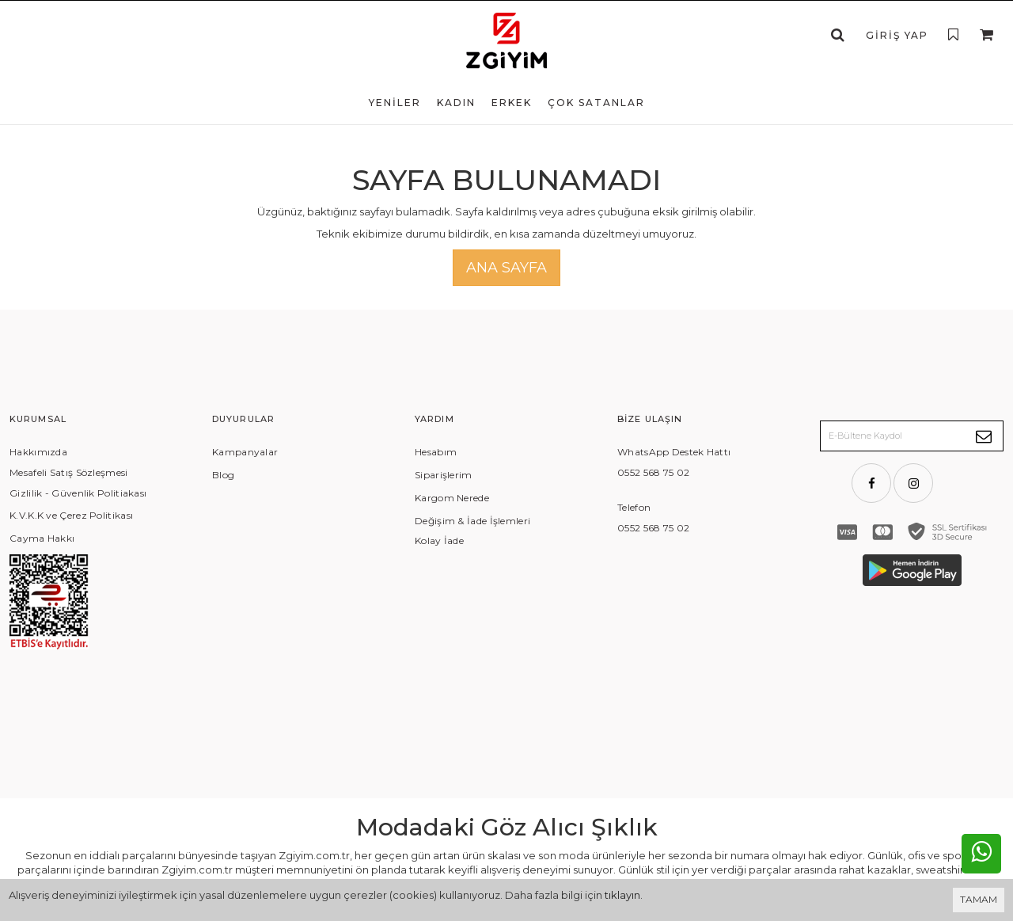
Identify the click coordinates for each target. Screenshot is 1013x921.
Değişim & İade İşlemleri (472, 521)
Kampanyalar (245, 452)
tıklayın (622, 895)
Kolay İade (439, 540)
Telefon (634, 507)
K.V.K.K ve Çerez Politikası (71, 515)
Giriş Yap (897, 35)
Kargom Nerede (452, 498)
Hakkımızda (38, 452)
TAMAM (978, 899)
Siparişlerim (443, 475)
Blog (223, 475)
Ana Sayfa (506, 267)
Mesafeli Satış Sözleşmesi (68, 472)
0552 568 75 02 (653, 472)
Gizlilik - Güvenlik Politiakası (77, 493)
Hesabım (436, 452)
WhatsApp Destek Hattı (673, 452)
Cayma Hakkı (41, 538)
